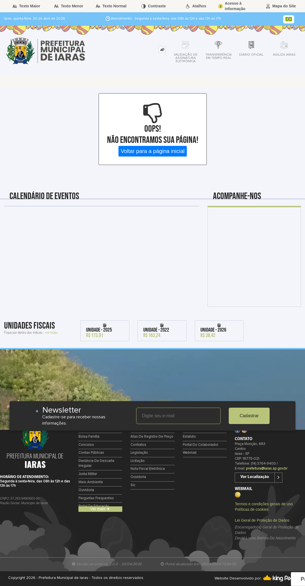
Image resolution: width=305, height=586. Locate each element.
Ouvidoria (86, 490)
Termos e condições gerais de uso (263, 504)
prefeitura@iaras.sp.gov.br (266, 468)
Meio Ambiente (90, 482)
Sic (132, 485)
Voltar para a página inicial (153, 151)
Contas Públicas (91, 453)
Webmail (189, 453)
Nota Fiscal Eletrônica (147, 469)
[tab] (162, 49)
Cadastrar (249, 415)
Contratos (138, 445)
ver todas (51, 332)
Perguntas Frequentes (96, 498)
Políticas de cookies (252, 509)
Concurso (86, 445)
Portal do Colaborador (200, 445)
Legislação (139, 453)
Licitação (137, 461)
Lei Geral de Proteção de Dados (262, 520)
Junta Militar (87, 474)
